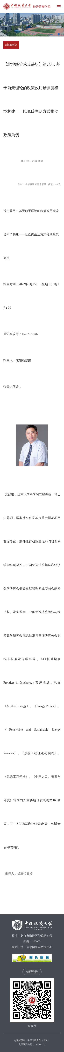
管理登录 (32, 971)
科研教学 (11, 45)
